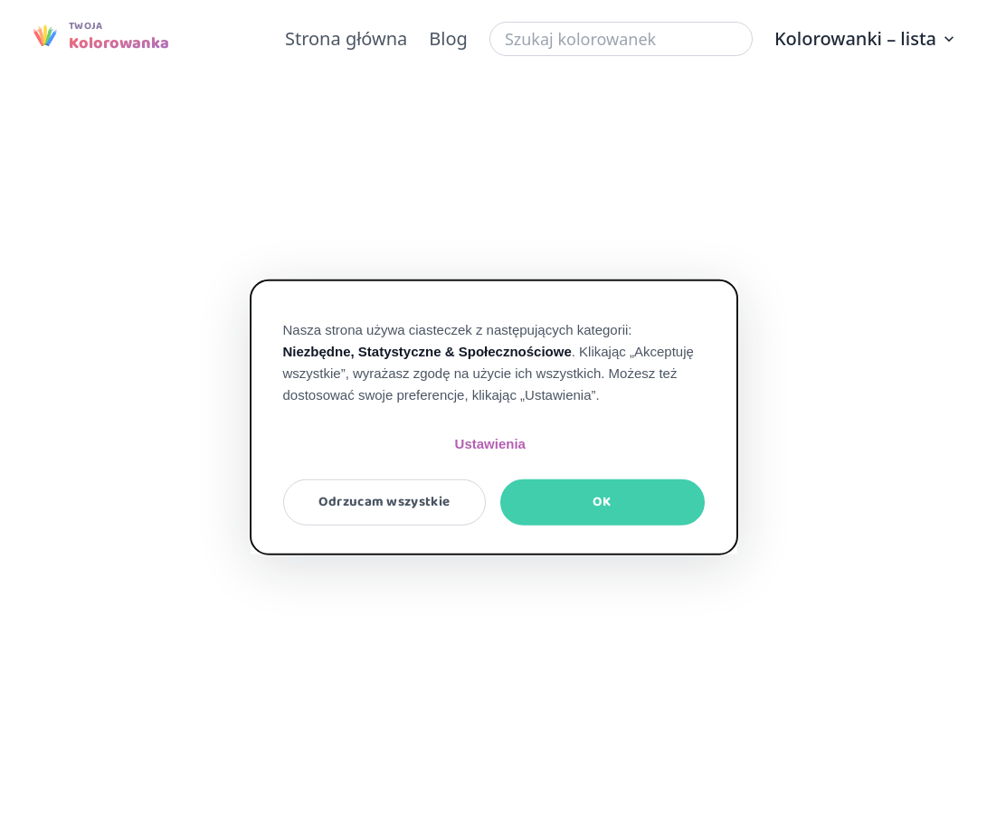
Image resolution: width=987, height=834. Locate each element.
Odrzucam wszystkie (384, 502)
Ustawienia (490, 443)
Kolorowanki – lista (866, 38)
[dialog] (494, 417)
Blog (448, 38)
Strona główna (346, 38)
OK (602, 502)
